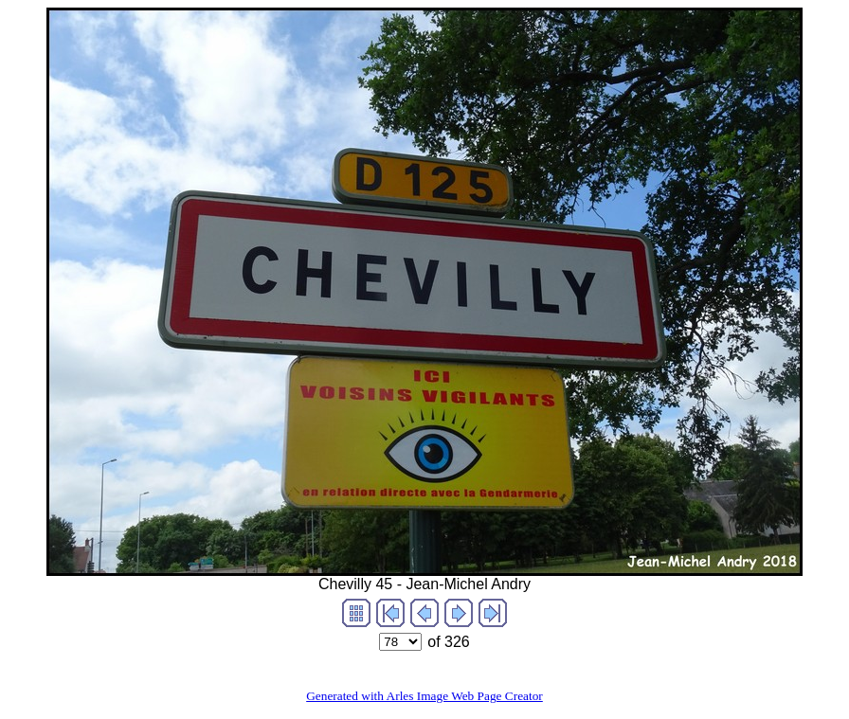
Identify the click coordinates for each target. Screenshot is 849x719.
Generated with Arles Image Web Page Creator (424, 696)
